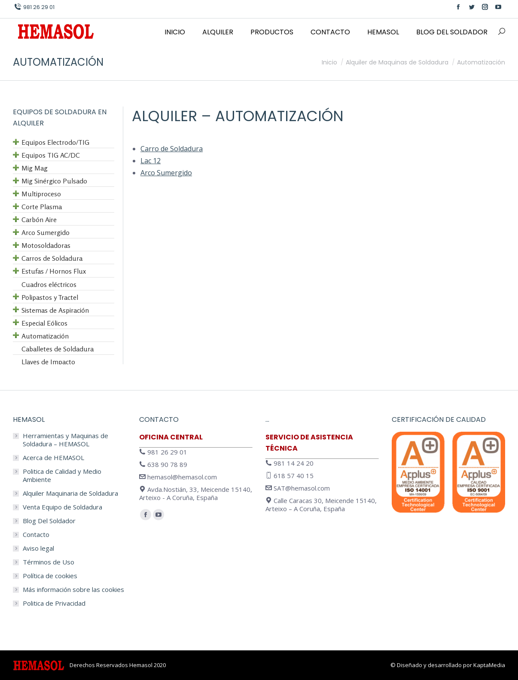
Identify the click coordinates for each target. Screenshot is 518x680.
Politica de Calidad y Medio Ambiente (62, 475)
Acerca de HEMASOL (53, 458)
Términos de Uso (48, 562)
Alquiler (164, 116)
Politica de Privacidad (54, 603)
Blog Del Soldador (49, 521)
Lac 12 (150, 160)
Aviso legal (38, 548)
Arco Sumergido (166, 172)
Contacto (36, 535)
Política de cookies (50, 576)
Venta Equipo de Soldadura (62, 507)
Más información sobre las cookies (73, 589)
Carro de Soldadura (171, 148)
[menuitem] (175, 32)
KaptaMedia (489, 665)
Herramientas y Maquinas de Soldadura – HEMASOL (65, 440)
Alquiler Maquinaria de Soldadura (70, 493)
